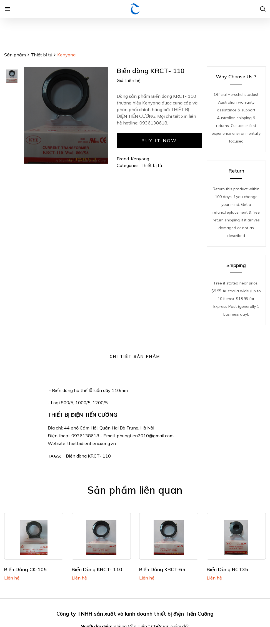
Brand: (123, 158)
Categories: (129, 165)
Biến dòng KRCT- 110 (88, 456)
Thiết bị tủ (41, 55)
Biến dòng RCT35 (227, 569)
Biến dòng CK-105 (25, 569)
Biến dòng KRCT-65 (162, 569)
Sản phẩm (15, 55)
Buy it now (159, 140)
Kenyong (140, 158)
